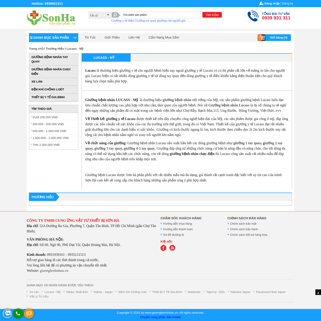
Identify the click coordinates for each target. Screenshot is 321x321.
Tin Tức (90, 37)
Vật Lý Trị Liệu (38, 296)
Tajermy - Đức (215, 292)
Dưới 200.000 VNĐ (45, 117)
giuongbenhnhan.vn (54, 270)
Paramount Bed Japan (271, 292)
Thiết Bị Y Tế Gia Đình (167, 292)
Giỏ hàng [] (273, 37)
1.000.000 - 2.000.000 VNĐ (51, 138)
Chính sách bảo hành (244, 229)
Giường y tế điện (122, 20)
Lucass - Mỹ (75, 48)
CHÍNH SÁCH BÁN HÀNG (246, 218)
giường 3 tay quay (108, 148)
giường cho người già (171, 20)
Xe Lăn (34, 292)
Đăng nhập (272, 3)
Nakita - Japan (103, 292)
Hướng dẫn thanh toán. (178, 229)
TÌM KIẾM (212, 15)
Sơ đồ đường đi (173, 234)
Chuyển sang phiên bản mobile (160, 317)
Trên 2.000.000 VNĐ (46, 144)
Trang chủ (36, 48)
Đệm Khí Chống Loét (132, 292)
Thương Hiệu (55, 48)
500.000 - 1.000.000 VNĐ (49, 131)
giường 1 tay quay (247, 143)
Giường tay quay (145, 20)
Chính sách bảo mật (243, 223)
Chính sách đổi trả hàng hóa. (249, 234)
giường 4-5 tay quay (139, 148)
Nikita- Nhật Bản (77, 292)
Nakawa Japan (240, 292)
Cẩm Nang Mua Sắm (164, 37)
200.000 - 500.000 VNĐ (48, 124)
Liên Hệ (134, 37)
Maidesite (194, 292)
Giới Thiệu (112, 37)
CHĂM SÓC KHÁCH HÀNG (181, 218)
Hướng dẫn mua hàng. (178, 223)
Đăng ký (287, 3)
